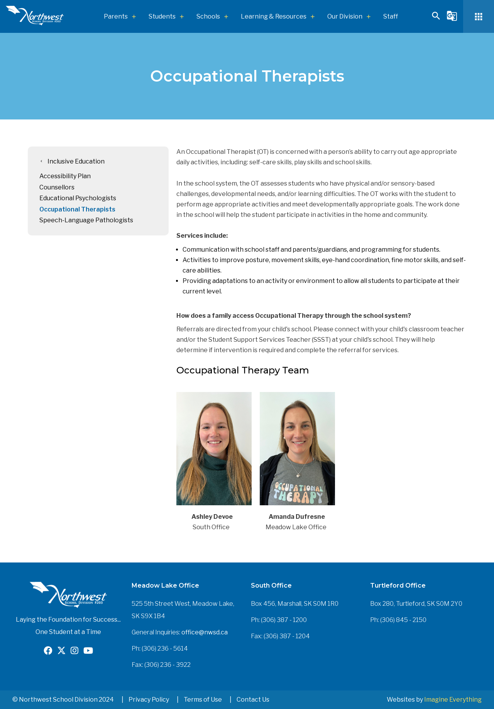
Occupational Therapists (77, 209)
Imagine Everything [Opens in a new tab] (453, 699)
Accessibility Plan (65, 176)
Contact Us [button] (253, 699)
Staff (390, 16)
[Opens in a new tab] (48, 651)
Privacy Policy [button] (149, 699)
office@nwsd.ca (204, 632)
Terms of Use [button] (203, 699)
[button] (436, 19)
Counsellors (56, 187)
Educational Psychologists (77, 198)
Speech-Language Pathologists (86, 220)
